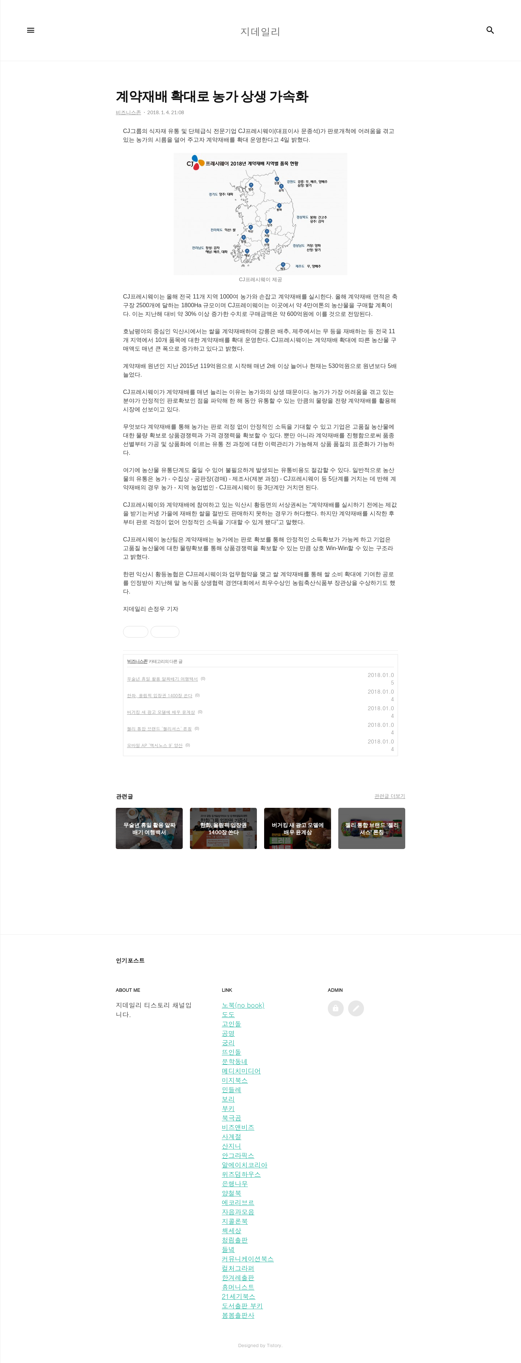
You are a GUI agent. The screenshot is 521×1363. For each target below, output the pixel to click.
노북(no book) (243, 1005)
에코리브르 (238, 1202)
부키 (228, 1108)
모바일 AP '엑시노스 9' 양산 (155, 745)
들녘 (228, 1249)
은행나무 (235, 1183)
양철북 (231, 1192)
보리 (228, 1098)
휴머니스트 (238, 1286)
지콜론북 (235, 1221)
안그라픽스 (238, 1155)
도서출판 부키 (242, 1305)
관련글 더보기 (389, 796)
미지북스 (235, 1080)
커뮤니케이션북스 (248, 1258)
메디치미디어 (241, 1070)
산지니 (231, 1145)
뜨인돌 (231, 1051)
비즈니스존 (137, 661)
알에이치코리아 (244, 1164)
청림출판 (235, 1239)
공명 (228, 1033)
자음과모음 (238, 1211)
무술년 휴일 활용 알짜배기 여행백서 (162, 679)
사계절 (231, 1136)
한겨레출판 (238, 1277)
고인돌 (231, 1023)
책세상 (231, 1230)
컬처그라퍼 (238, 1268)
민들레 (231, 1089)
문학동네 (235, 1061)
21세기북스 (238, 1296)
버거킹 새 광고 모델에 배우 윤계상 (161, 712)
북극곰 (231, 1117)
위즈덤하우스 (241, 1174)
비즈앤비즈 (238, 1127)
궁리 (228, 1042)
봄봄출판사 (238, 1315)
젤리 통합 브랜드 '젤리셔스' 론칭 (159, 728)
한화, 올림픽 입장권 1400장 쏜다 (159, 695)
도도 (228, 1014)
